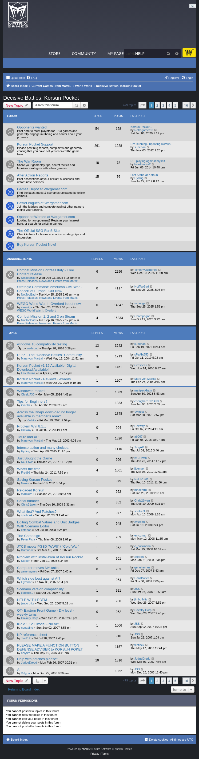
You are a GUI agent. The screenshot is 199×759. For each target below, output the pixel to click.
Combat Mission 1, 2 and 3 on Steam (46, 316)
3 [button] (163, 105)
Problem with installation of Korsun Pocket (50, 557)
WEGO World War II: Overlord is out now (49, 304)
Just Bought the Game (34, 458)
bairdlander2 (142, 164)
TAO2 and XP (27, 437)
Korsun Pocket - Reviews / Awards (44, 379)
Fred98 (25, 472)
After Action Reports (32, 175)
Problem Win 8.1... (31, 426)
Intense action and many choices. (43, 448)
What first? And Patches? (37, 512)
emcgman (140, 535)
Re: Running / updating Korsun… (151, 144)
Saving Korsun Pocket (34, 480)
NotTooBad (28, 277)
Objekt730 (27, 394)
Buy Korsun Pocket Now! (36, 245)
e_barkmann (142, 546)
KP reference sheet (32, 635)
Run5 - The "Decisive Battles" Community (49, 355)
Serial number (28, 501)
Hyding (139, 178)
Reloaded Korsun (30, 490)
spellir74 (26, 515)
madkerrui (27, 493)
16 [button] (186, 105)
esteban (26, 529)
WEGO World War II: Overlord (36, 310)
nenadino (27, 627)
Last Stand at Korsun (144, 174)
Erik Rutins (28, 373)
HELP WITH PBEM (32, 600)
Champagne (142, 316)
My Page (115, 53)
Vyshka (31, 420)
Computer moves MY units (37, 568)
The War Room (29, 161)
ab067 (138, 436)
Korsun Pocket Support (35, 144)
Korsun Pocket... (141, 126)
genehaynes (29, 571)
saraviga (26, 307)
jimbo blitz (27, 603)
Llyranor (26, 582)
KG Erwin (27, 461)
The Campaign (28, 536)
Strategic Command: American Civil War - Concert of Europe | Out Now (49, 289)
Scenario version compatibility (40, 589)
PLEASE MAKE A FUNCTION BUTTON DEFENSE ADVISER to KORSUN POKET (50, 647)
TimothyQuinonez (145, 269)
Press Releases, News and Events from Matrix (47, 280)
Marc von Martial (32, 358)
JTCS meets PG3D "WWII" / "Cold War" (48, 546)
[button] (142, 105)
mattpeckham (143, 390)
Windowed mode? (31, 391)
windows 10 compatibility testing (42, 344)
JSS (137, 588)
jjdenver (139, 468)
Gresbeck (140, 365)
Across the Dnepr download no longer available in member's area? (46, 414)
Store (55, 53)
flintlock (139, 645)
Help (140, 53)
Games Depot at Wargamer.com (42, 189)
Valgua (25, 673)
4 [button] (169, 105)
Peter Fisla (28, 539)
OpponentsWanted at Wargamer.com (46, 217)
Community (84, 53)
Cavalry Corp (29, 618)
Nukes (25, 483)
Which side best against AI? (38, 578)
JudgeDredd (29, 662)
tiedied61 (27, 592)
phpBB (86, 749)
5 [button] (175, 105)
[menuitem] (31, 78)
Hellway (26, 429)
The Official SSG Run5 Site (38, 231)
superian (140, 147)
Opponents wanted (32, 127)
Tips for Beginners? (32, 401)
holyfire (25, 653)
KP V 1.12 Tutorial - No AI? (38, 624)
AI (18, 670)
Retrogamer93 (143, 130)
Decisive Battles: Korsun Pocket (41, 98)
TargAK (139, 447)
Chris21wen (29, 504)
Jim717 (25, 638)
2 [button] (157, 105)
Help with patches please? (37, 659)
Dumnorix (27, 550)
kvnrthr (25, 405)
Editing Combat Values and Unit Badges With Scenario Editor (48, 524)
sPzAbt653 (141, 354)
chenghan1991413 (146, 401)
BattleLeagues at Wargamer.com (42, 203)
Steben (25, 560)
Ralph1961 (141, 479)
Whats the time (29, 469)
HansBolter (141, 578)
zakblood (32, 348)
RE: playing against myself (147, 161)
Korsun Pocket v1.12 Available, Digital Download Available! (46, 368)
